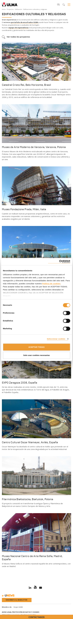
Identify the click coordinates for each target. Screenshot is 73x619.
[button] (58, 5)
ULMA (35, 22)
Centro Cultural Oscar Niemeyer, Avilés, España (30, 442)
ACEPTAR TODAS (36, 347)
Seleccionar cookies (56, 339)
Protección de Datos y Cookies (25, 612)
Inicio (4, 9)
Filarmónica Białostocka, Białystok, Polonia (27, 499)
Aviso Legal (7, 612)
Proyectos (10, 9)
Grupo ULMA (18, 607)
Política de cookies (51, 283)
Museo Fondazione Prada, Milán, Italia (24, 209)
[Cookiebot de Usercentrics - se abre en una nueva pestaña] (59, 261)
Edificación (18, 9)
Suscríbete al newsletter (16, 600)
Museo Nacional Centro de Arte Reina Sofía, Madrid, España (32, 558)
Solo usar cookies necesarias (36, 355)
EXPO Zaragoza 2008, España (19, 382)
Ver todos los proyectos (18, 36)
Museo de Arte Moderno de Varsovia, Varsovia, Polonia (34, 147)
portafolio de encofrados (22, 22)
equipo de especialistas (18, 27)
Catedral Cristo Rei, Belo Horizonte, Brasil (26, 85)
